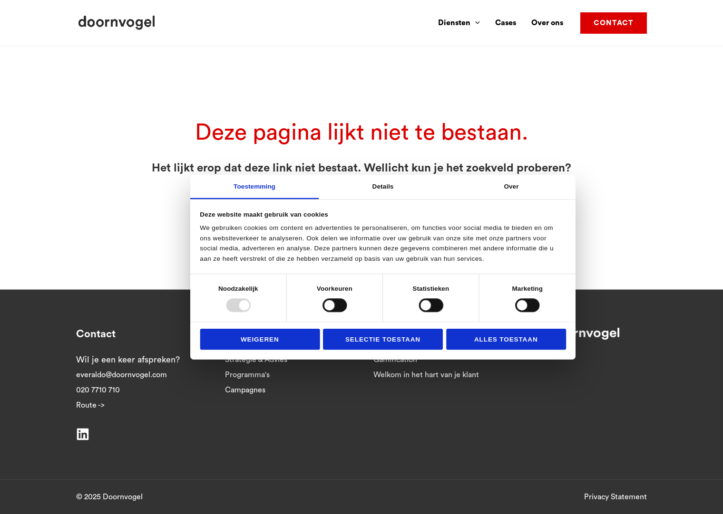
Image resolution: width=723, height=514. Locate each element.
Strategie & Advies (256, 359)
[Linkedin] (82, 434)
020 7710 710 (98, 390)
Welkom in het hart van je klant (426, 375)
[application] (475, 23)
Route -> (90, 405)
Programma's (247, 375)
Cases (505, 23)
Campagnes (245, 390)
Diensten (459, 23)
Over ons (547, 23)
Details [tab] (383, 186)
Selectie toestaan (382, 339)
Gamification (395, 359)
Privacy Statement (615, 497)
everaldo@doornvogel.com (121, 375)
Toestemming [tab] (254, 186)
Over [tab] (511, 186)
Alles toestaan (506, 339)
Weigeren (260, 339)
